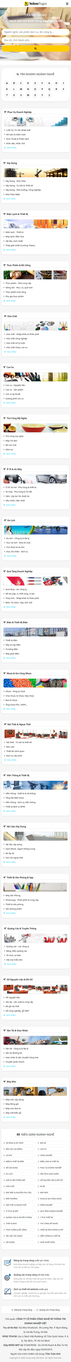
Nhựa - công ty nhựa (15, 691)
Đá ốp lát (10, 853)
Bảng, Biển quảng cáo (16, 950)
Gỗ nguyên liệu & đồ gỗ (20, 979)
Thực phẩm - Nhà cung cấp (18, 283)
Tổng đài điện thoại (15, 797)
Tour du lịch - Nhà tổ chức (18, 542)
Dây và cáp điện (13, 644)
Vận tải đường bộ (14, 1053)
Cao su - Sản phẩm (14, 389)
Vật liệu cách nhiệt (14, 241)
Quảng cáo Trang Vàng (49, 1310)
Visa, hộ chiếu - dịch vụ (17, 551)
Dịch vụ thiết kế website (31, 1289)
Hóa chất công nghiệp (16, 338)
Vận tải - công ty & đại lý (17, 1048)
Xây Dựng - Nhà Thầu (16, 181)
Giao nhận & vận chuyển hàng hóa (22, 1057)
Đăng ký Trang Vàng (23, 1310)
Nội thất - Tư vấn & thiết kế (19, 742)
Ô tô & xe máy (14, 469)
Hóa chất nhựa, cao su (17, 347)
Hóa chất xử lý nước (15, 343)
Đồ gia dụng (12, 1167)
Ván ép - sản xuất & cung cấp (19, 1001)
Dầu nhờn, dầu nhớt (15, 500)
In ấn (42, 1186)
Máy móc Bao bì (13, 1108)
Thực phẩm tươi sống (16, 292)
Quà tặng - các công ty (16, 589)
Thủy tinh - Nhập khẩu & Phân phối (22, 598)
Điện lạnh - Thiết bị (14, 232)
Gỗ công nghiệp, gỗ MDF (17, 1010)
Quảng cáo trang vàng (31, 1274)
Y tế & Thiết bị (46, 1217)
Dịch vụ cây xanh (14, 755)
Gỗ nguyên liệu (13, 997)
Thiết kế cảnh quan (15, 751)
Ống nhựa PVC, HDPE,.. (17, 704)
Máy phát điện (12, 653)
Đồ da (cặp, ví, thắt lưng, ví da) (20, 593)
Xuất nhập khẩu (47, 1242)
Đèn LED (10, 746)
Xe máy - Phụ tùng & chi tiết (19, 491)
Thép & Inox (11, 1223)
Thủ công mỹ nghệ (17, 418)
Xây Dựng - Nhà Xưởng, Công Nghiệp (23, 189)
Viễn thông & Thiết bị (18, 775)
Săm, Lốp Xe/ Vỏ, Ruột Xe (17, 496)
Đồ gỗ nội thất (12, 1006)
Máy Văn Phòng (13, 895)
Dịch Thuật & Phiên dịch (17, 138)
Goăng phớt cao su (15, 398)
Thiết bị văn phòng (14, 904)
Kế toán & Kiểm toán (16, 134)
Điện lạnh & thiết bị (17, 214)
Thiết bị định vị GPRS (15, 806)
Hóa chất (12, 316)
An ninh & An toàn (14, 1143)
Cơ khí (9, 1155)
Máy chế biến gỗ (13, 1112)
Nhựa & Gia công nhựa (19, 673)
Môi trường (11, 1198)
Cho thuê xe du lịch (15, 547)
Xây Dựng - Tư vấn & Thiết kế (19, 185)
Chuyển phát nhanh (15, 1061)
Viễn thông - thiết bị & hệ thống (21, 793)
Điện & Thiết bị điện (17, 622)
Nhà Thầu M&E (13, 194)
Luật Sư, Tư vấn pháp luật (18, 130)
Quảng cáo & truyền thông (21, 928)
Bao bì (43, 1143)
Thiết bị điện (11, 640)
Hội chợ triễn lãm (14, 959)
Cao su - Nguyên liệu (15, 385)
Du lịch (11, 520)
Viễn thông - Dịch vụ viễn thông (21, 802)
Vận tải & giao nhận (17, 1030)
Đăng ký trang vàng (31, 1260)
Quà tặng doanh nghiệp (19, 571)
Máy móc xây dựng (15, 1099)
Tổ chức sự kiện (13, 955)
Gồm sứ (9, 449)
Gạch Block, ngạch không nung (20, 848)
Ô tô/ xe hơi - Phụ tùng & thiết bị (21, 487)
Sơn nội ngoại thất (14, 857)
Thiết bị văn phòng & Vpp (20, 877)
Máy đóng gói (12, 1103)
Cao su (10, 367)
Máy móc (11, 1081)
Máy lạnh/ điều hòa (15, 236)
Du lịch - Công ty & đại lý (17, 538)
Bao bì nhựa (11, 700)
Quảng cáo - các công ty (17, 946)
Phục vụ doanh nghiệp (19, 112)
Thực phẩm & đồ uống (18, 265)
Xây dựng (12, 163)
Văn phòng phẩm (14, 908)
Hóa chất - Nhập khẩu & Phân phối (22, 334)
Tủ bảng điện (12, 649)
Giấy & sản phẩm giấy (15, 1180)
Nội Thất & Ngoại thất (19, 724)
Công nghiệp (46, 1155)
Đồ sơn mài (11, 445)
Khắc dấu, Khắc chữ (15, 143)
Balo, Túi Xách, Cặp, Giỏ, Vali (19, 602)
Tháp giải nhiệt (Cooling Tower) (20, 245)
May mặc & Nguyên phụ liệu (18, 1192)
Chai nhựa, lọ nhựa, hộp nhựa (20, 695)
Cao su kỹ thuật (13, 394)
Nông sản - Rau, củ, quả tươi (19, 287)
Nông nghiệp (46, 1205)
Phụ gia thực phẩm (15, 296)
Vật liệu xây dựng (16, 826)
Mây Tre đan (11, 440)
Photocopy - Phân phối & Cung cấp (22, 899)
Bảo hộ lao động (14, 1149)
